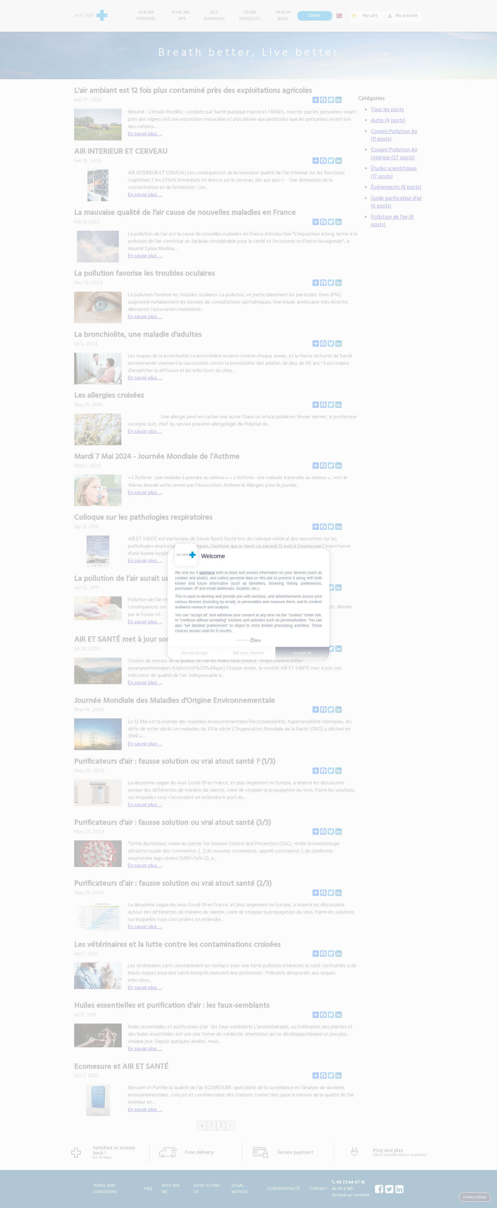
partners (207, 572)
